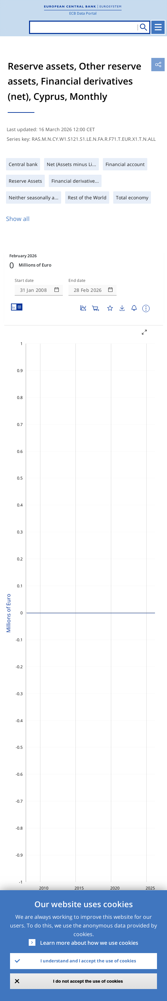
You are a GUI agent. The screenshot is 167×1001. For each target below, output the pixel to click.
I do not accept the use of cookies (88, 981)
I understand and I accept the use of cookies (88, 961)
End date (77, 280)
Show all (18, 219)
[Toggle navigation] (158, 27)
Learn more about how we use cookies (89, 942)
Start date (24, 280)
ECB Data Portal (83, 13)
